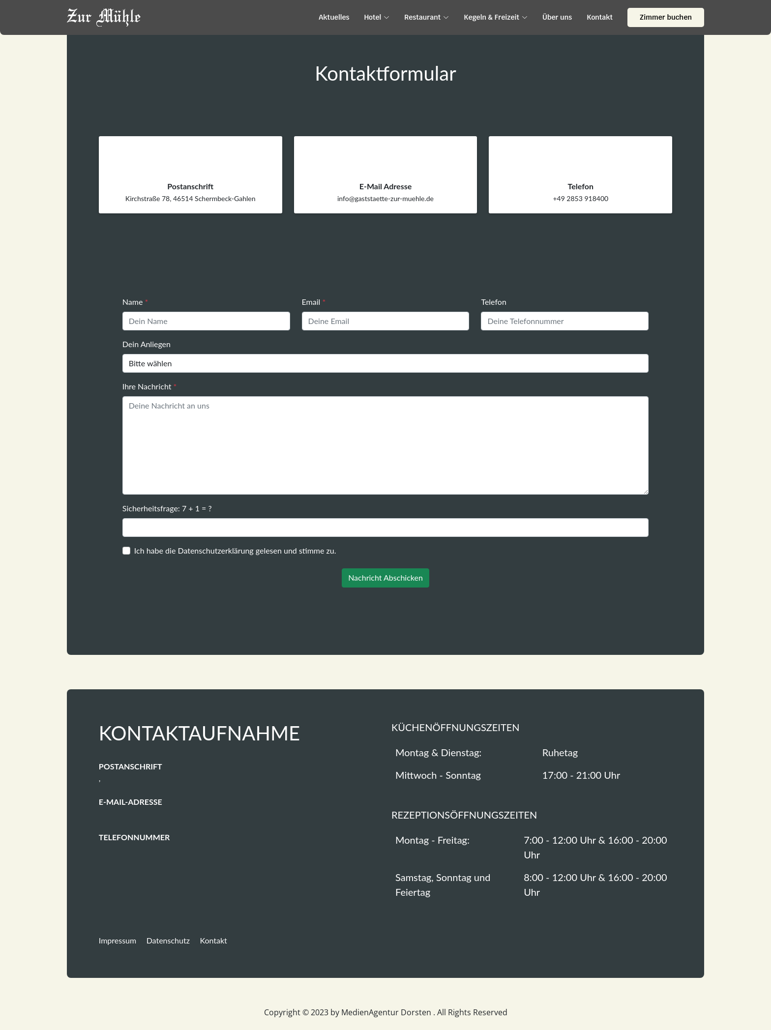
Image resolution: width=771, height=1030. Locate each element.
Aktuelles (334, 17)
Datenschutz (168, 940)
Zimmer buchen (666, 17)
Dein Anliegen (146, 344)
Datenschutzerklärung (215, 550)
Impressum (117, 940)
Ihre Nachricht (149, 386)
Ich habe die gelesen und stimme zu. (235, 550)
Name (135, 301)
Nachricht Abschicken (385, 577)
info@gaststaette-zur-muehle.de (385, 198)
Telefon (493, 301)
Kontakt (600, 17)
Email (314, 301)
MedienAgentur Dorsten (387, 1012)
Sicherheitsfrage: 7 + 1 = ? (167, 508)
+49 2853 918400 (580, 198)
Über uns (557, 17)
